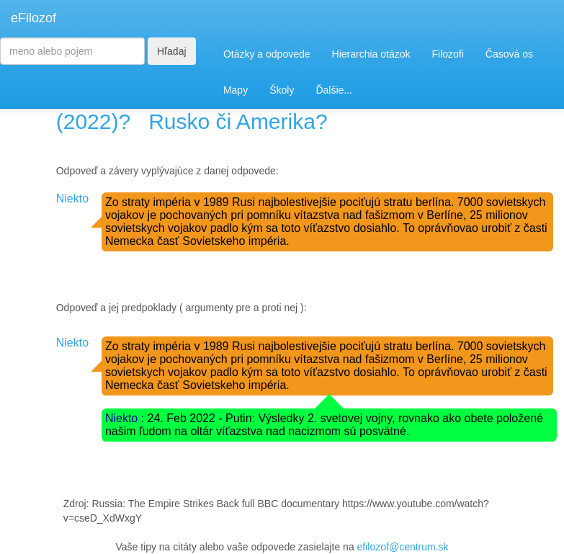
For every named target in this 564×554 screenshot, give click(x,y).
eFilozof (33, 18)
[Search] (72, 51)
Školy (281, 90)
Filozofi (447, 54)
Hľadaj (172, 51)
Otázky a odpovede (266, 54)
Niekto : (126, 418)
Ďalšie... (333, 90)
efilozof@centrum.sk (403, 547)
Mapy (235, 90)
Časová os (509, 54)
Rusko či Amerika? (237, 121)
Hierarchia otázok (371, 54)
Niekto (72, 198)
